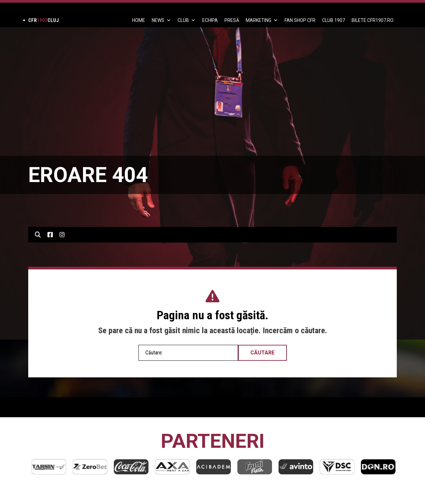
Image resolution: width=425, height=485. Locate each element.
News (161, 20)
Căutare (262, 352)
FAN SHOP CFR (300, 20)
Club (187, 20)
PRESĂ (231, 20)
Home (138, 20)
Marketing (262, 20)
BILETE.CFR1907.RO (372, 20)
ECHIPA (210, 20)
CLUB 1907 (333, 20)
